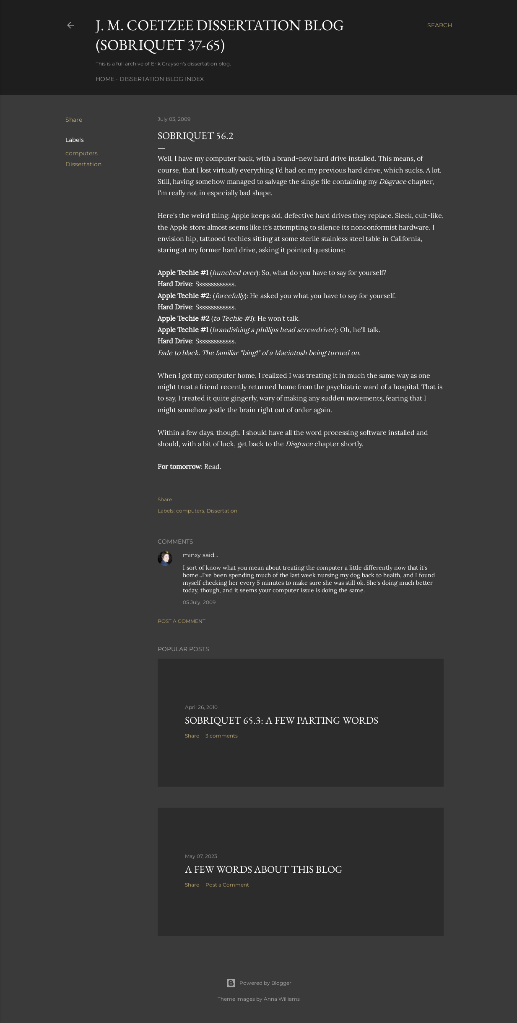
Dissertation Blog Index (162, 79)
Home (105, 79)
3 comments (221, 736)
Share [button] (73, 119)
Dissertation (83, 164)
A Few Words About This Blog (264, 869)
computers (81, 153)
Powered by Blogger (258, 983)
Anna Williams (282, 999)
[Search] (439, 25)
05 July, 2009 (199, 602)
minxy (192, 555)
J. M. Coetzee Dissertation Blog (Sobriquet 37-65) (220, 35)
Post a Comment (181, 621)
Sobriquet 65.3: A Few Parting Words (281, 720)
